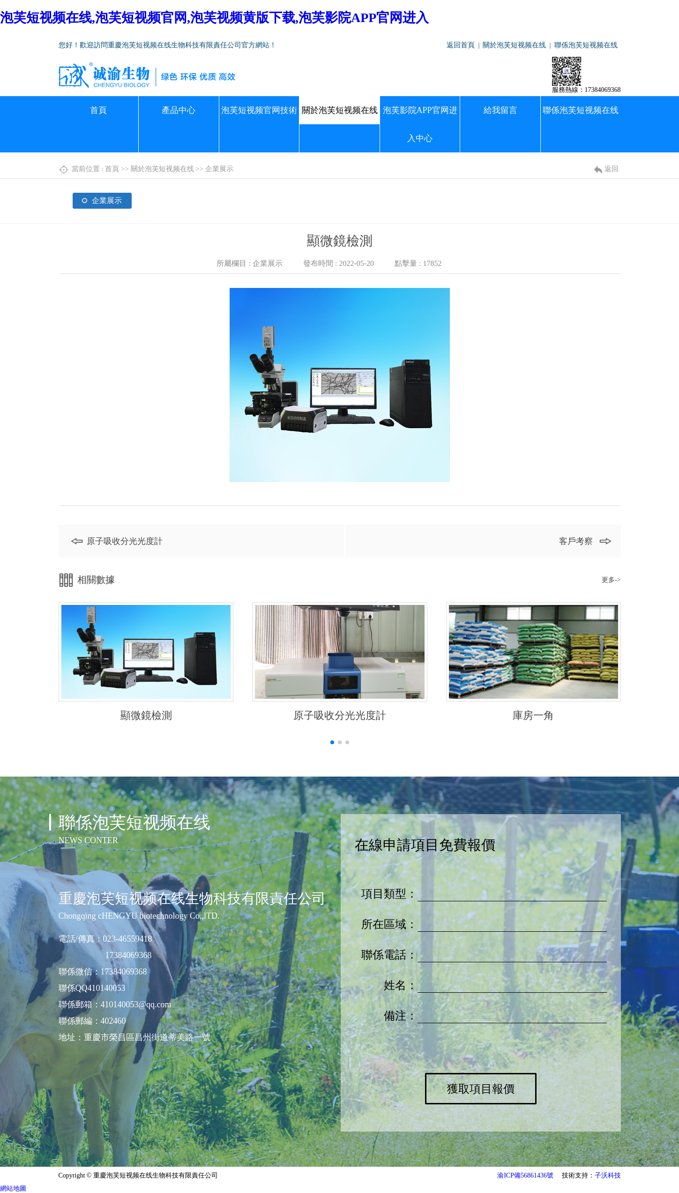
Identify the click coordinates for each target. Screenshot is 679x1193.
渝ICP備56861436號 (525, 1175)
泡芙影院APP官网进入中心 (420, 124)
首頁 (98, 110)
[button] (332, 742)
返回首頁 (461, 45)
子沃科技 (608, 1175)
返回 (611, 169)
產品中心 (178, 110)
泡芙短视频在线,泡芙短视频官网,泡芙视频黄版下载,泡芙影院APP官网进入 (214, 17)
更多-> (611, 579)
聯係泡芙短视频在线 (586, 45)
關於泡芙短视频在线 (514, 45)
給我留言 (500, 110)
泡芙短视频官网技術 (259, 110)
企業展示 (219, 169)
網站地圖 (13, 1188)
